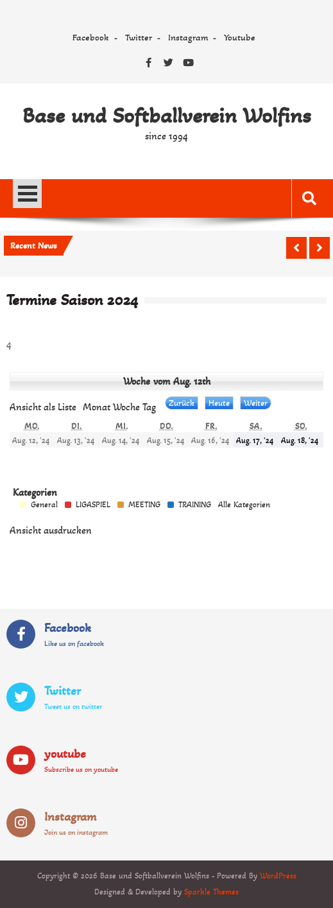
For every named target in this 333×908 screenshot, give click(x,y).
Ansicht (51, 530)
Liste (43, 407)
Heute (219, 402)
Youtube (239, 37)
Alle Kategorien (244, 505)
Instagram (188, 37)
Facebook (91, 37)
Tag (149, 407)
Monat (96, 407)
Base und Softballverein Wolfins (166, 115)
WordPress (278, 876)
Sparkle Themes (211, 892)
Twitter (138, 37)
